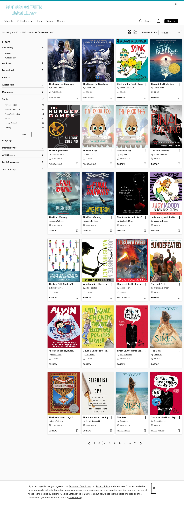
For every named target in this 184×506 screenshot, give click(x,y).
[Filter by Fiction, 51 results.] (24, 118)
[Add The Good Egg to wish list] (111, 164)
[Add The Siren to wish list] (179, 364)
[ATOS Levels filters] (23, 155)
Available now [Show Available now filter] (10, 58)
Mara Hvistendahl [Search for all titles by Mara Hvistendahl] (92, 421)
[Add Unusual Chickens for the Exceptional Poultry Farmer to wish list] (111, 364)
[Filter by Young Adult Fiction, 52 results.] (24, 114)
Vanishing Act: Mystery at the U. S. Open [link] (96, 284)
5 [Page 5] (115, 443)
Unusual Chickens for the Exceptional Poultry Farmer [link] (96, 351)
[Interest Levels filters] (23, 148)
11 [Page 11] (135, 443)
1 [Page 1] (94, 443)
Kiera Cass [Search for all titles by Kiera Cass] (158, 354)
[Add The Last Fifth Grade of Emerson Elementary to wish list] (77, 298)
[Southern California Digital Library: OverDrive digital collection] (24, 10)
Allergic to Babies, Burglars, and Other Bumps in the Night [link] (62, 351)
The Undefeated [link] (159, 284)
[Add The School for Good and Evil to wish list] (77, 98)
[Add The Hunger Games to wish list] (77, 164)
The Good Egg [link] (90, 151)
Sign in (171, 21)
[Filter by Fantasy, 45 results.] (24, 127)
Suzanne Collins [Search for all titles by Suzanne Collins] (57, 154)
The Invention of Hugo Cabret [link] (62, 417)
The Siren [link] (156, 351)
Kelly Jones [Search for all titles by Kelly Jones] (90, 354)
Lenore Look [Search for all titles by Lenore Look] (56, 354)
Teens (49, 21)
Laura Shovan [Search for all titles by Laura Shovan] (57, 288)
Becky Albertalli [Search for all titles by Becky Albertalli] (126, 354)
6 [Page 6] (120, 443)
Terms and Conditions (80, 486)
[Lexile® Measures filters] (23, 162)
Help (175, 4)
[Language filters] (23, 140)
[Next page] (141, 443)
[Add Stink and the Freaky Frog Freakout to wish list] (145, 98)
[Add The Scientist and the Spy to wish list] (111, 431)
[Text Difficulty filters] (23, 169)
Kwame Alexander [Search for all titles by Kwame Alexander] (161, 288)
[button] (145, 22)
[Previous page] (89, 443)
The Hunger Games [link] (58, 151)
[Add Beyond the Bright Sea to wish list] (179, 98)
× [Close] (154, 488)
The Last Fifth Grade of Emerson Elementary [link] (62, 284)
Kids (39, 21)
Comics (61, 21)
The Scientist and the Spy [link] (95, 417)
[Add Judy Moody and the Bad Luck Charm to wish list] (179, 231)
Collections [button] (25, 21)
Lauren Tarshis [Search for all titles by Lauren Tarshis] (125, 288)
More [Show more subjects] (24, 134)
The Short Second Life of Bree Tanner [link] (130, 217)
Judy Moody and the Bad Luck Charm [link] (164, 217)
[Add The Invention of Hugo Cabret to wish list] (77, 431)
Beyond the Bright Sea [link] (162, 84)
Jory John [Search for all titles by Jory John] (89, 154)
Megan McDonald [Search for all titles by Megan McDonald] (127, 88)
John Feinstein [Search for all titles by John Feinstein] (91, 288)
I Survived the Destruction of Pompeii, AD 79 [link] (130, 284)
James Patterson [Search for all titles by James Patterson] (160, 154)
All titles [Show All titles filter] (8, 53)
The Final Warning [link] (160, 151)
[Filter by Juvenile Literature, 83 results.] (24, 109)
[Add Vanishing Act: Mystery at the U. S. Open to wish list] (111, 298)
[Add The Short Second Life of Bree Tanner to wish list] (145, 231)
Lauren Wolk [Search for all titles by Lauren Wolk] (159, 88)
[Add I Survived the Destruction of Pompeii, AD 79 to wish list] (145, 298)
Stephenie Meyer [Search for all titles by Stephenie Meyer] (126, 221)
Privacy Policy (103, 486)
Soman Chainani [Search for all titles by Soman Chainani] (58, 88)
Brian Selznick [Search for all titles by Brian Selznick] (57, 421)
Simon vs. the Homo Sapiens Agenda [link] (130, 351)
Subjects (8, 21)
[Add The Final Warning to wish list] (179, 164)
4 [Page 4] (110, 443)
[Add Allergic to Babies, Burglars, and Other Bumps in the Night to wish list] (77, 364)
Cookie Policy (75, 497)
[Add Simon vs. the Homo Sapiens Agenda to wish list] (145, 364)
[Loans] (158, 22)
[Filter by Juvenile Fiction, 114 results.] (24, 105)
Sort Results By (149, 32)
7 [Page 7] (125, 443)
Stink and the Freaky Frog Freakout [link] (130, 84)
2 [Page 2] (99, 443)
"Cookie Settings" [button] (69, 493)
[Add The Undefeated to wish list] (179, 298)
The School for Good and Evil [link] (62, 84)
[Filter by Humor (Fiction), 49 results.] (24, 123)
